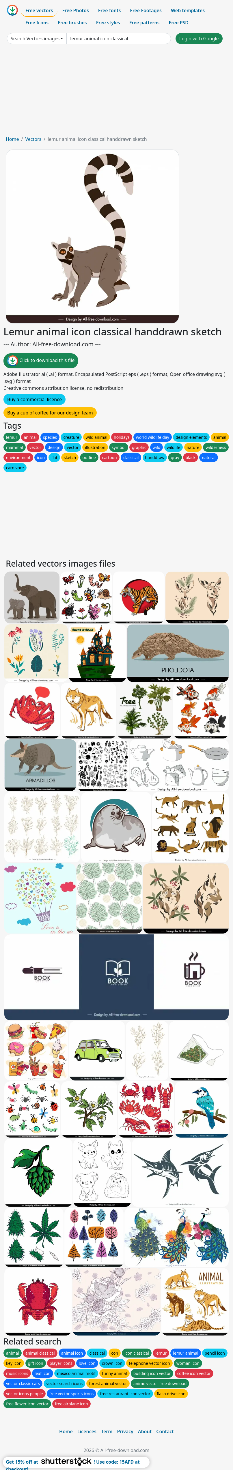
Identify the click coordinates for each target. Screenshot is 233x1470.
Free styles (108, 22)
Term (107, 1431)
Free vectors (39, 10)
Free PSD (179, 22)
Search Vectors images (35, 38)
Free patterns (144, 22)
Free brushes (72, 22)
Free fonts (109, 10)
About (145, 1431)
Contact (165, 1431)
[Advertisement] (116, 92)
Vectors (33, 139)
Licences (86, 1431)
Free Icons (37, 22)
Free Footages (146, 10)
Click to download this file (40, 360)
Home (12, 139)
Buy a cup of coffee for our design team (50, 413)
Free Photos (75, 10)
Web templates (188, 10)
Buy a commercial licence (34, 399)
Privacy (125, 1431)
